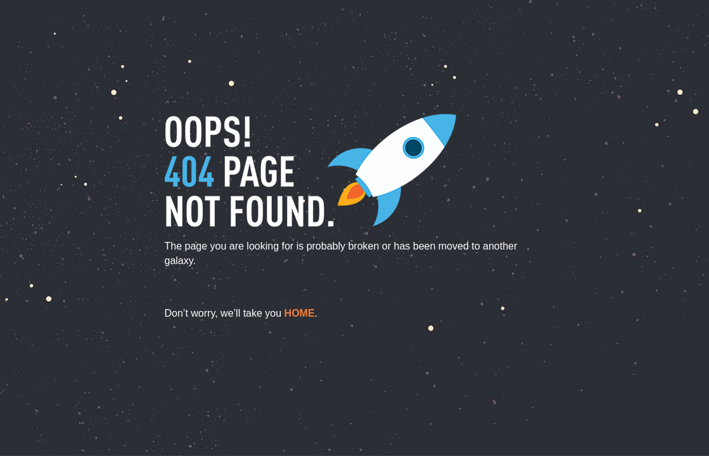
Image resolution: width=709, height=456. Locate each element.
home (299, 313)
